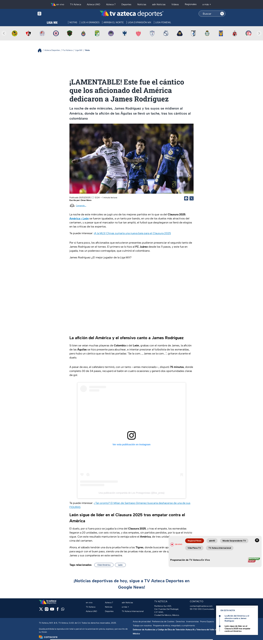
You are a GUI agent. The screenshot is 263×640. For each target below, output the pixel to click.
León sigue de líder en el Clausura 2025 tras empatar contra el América (237, 628)
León (120, 565)
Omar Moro (86, 200)
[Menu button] (51, 13)
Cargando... (81, 205)
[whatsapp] (62, 609)
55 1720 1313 (195, 609)
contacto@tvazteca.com (201, 606)
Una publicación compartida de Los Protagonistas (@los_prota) (131, 493)
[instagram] (46, 610)
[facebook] (58, 610)
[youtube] (52, 610)
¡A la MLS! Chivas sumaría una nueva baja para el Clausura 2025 (132, 233)
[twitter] (41, 610)
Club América (103, 565)
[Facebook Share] (186, 198)
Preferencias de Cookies (163, 621)
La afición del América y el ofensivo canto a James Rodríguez (237, 618)
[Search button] (222, 13)
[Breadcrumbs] (41, 50)
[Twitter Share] (192, 198)
